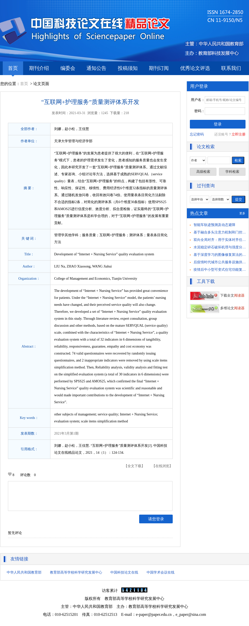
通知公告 (96, 68)
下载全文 (217, 295)
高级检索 (203, 172)
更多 (242, 213)
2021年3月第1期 (66, 433)
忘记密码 (197, 134)
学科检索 (232, 172)
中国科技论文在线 (124, 572)
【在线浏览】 (162, 466)
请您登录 (156, 519)
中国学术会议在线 (160, 572)
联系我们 (231, 68)
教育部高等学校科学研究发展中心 (76, 572)
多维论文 (217, 308)
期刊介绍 (39, 68)
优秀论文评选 (195, 68)
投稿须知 (128, 68)
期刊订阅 (159, 68)
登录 (218, 124)
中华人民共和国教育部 (24, 572)
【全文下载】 (134, 466)
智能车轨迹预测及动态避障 (214, 225)
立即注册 (239, 134)
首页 (13, 70)
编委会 (67, 68)
